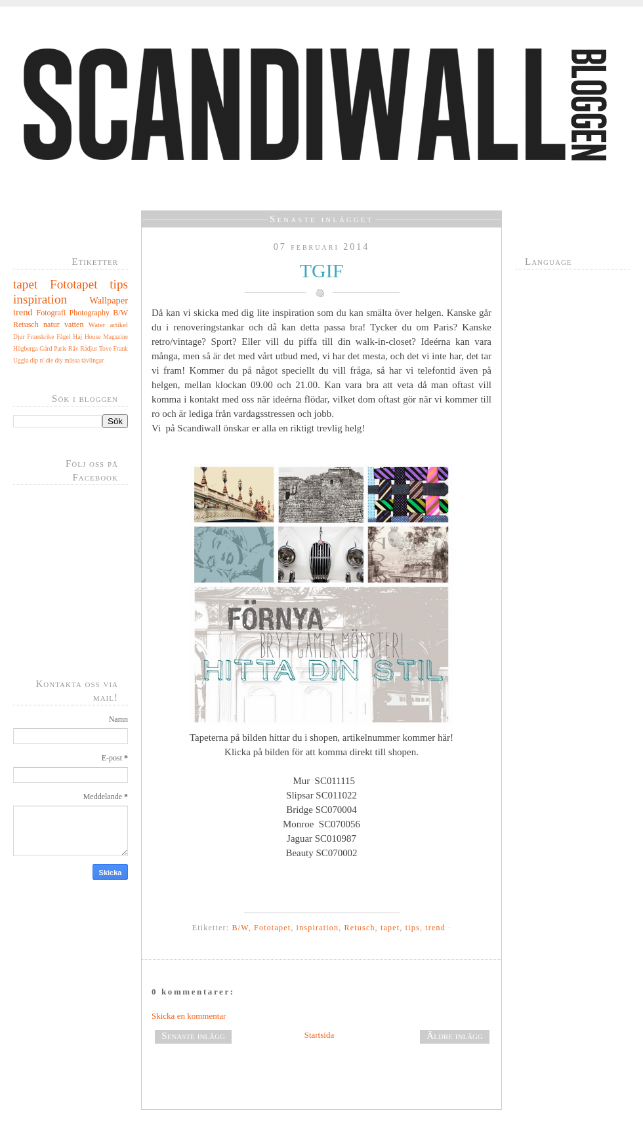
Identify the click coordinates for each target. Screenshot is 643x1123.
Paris (60, 348)
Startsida (319, 1035)
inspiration (40, 299)
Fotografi (51, 312)
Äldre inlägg (454, 1035)
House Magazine (106, 336)
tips (119, 284)
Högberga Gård (32, 348)
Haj (77, 336)
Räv (73, 348)
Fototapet (73, 284)
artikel (119, 324)
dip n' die (41, 360)
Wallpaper (108, 300)
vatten (73, 324)
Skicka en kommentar (189, 1016)
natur (51, 324)
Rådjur (88, 348)
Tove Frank (113, 348)
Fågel (63, 336)
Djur (19, 336)
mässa (71, 360)
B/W (120, 312)
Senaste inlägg (193, 1035)
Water (97, 324)
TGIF (322, 270)
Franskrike (40, 336)
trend (23, 312)
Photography (90, 312)
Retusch (26, 324)
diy (59, 360)
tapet (25, 284)
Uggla (20, 360)
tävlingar (92, 360)
